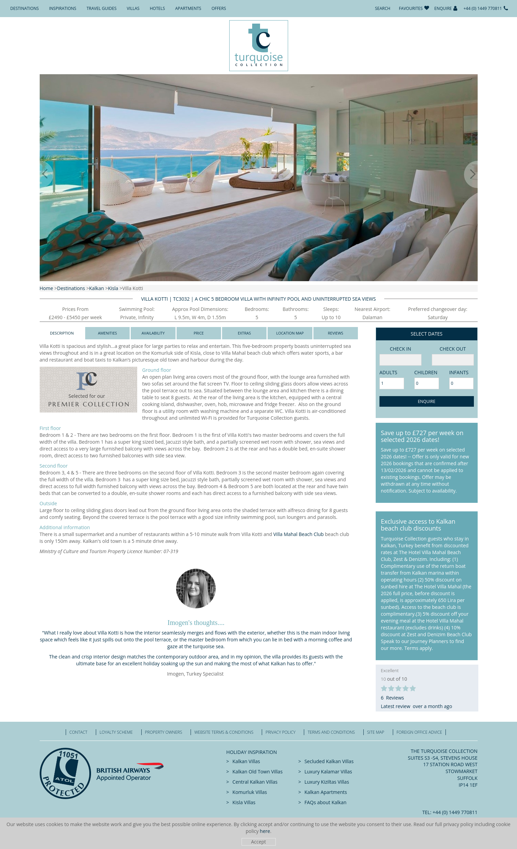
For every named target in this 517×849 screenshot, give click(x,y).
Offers (218, 8)
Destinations (24, 8)
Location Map (289, 333)
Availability (153, 333)
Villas (133, 8)
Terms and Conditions (331, 732)
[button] (39, 174)
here (265, 831)
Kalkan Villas (246, 761)
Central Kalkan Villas (254, 782)
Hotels (157, 8)
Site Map (375, 732)
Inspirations (62, 8)
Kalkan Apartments (326, 792)
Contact (78, 732)
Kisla (113, 288)
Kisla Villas (243, 802)
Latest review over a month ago (416, 706)
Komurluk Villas (249, 792)
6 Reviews (392, 697)
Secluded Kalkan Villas (329, 761)
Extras (244, 333)
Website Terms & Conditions (224, 732)
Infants (458, 372)
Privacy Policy (280, 732)
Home (46, 288)
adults (388, 372)
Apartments (188, 8)
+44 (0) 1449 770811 (482, 8)
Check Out (453, 348)
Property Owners (163, 732)
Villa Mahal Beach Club (298, 534)
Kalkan (96, 288)
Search (382, 8)
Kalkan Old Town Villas (257, 771)
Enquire (443, 8)
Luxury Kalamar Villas (328, 771)
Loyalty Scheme (116, 732)
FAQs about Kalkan (326, 802)
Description (62, 333)
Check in (400, 348)
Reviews (335, 333)
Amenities (107, 333)
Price (199, 333)
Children (425, 372)
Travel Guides (102, 8)
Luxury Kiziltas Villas (327, 782)
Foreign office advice (419, 732)
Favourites (411, 8)
